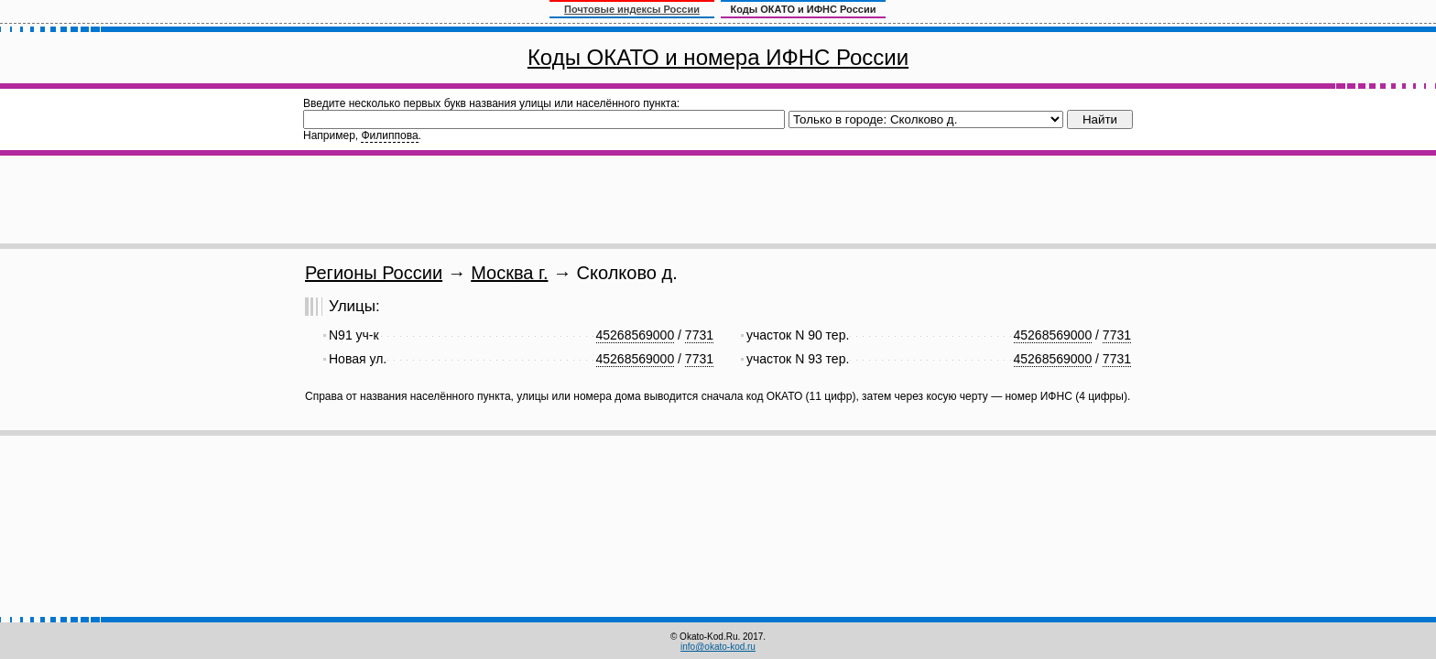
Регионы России (373, 273)
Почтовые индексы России (632, 9)
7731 (699, 335)
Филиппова (389, 135)
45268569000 (635, 335)
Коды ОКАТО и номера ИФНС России (718, 57)
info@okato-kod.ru (718, 647)
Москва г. (509, 273)
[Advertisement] (718, 199)
